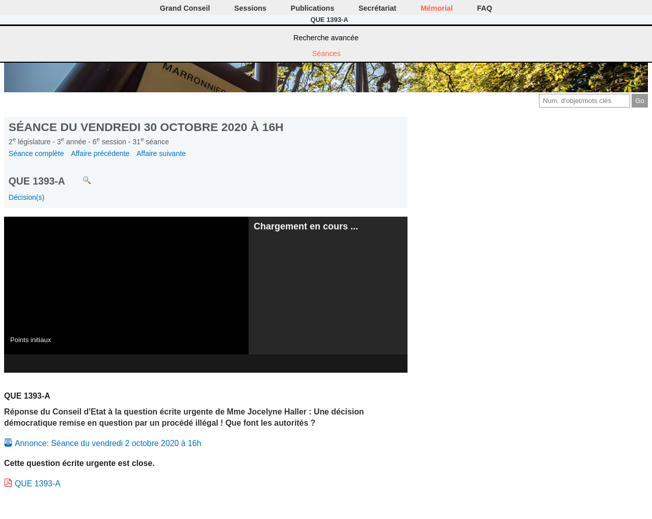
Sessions (250, 8)
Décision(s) (26, 197)
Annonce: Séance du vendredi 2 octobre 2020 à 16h (108, 443)
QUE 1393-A (38, 483)
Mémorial (437, 8)
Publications (313, 8)
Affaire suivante (161, 153)
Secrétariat (377, 8)
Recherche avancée (326, 38)
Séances (326, 53)
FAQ (485, 8)
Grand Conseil (185, 8)
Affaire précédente (100, 153)
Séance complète (36, 153)
